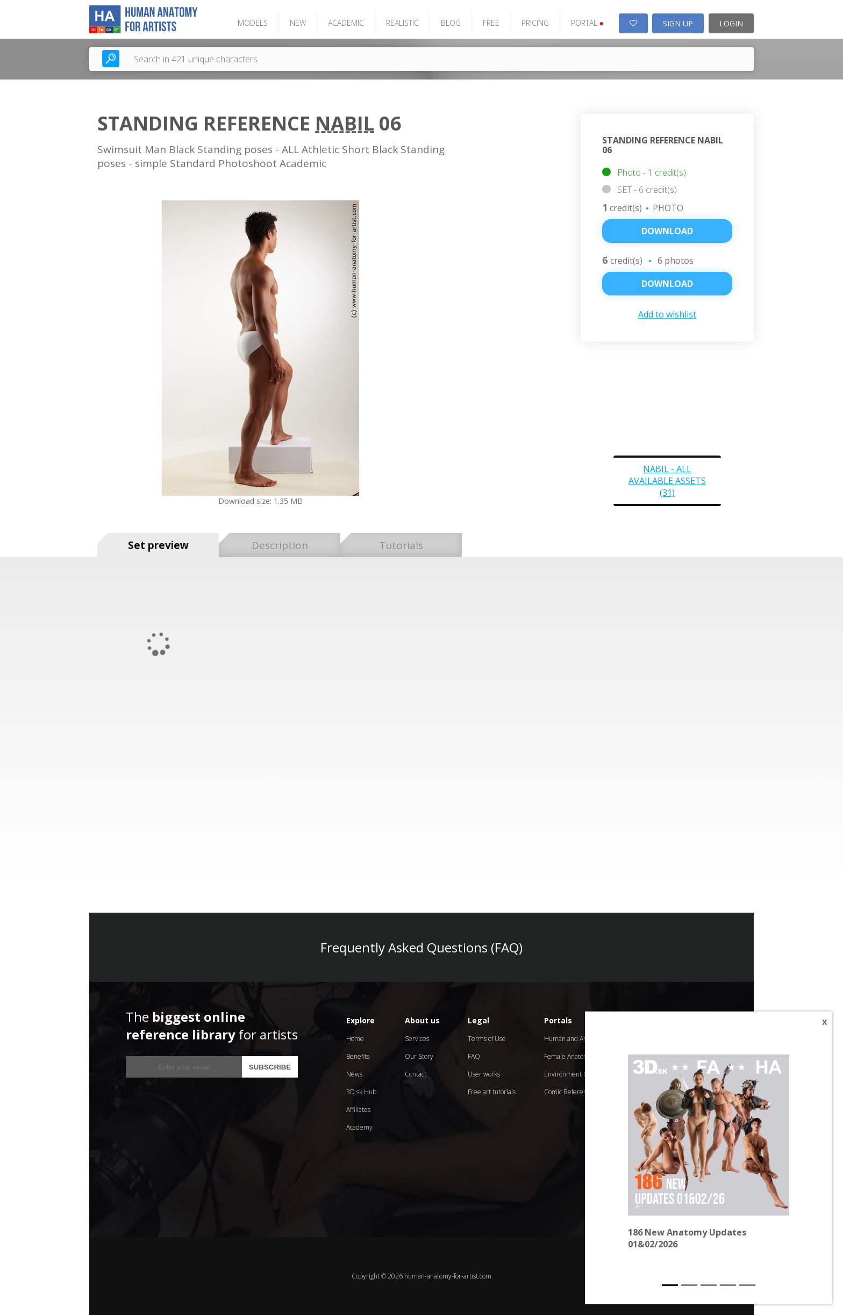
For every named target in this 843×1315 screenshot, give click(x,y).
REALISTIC (402, 23)
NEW (298, 23)
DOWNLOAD (667, 284)
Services (417, 1038)
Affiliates (358, 1109)
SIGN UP (678, 23)
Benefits (357, 1056)
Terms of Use (487, 1038)
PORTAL (587, 23)
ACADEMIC (346, 23)
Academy (359, 1127)
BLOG (451, 23)
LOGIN (731, 23)
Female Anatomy (568, 1056)
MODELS (253, 23)
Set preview (158, 545)
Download (667, 231)
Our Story (419, 1056)
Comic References (570, 1091)
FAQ (474, 1056)
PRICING (535, 23)
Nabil (344, 123)
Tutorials (401, 545)
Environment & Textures (580, 1074)
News (354, 1074)
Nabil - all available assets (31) (667, 480)
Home (355, 1038)
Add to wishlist (667, 314)
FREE (491, 23)
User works (484, 1074)
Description (280, 545)
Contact (415, 1074)
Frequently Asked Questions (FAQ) (421, 947)
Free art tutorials (492, 1091)
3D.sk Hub (361, 1091)
